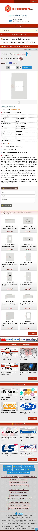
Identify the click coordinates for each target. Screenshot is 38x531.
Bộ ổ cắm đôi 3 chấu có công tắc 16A (9, 285)
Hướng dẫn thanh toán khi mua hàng (28, 373)
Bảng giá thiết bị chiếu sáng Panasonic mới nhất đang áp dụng (27, 439)
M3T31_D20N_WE (28, 301)
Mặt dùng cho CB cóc (25, 284)
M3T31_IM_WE (10, 301)
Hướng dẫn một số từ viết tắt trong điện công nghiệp (27, 398)
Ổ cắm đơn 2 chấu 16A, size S (28, 246)
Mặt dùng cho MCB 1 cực (8, 246)
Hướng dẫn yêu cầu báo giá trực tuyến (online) (28, 358)
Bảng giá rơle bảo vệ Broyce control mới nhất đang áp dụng (27, 454)
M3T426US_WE (28, 244)
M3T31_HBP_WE (9, 262)
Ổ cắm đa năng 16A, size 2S (27, 228)
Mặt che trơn (23, 264)
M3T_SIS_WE (10, 282)
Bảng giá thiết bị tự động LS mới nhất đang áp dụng (9, 454)
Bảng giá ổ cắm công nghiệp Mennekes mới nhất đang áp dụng (8, 439)
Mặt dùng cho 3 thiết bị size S (28, 323)
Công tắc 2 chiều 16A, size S (9, 228)
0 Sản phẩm (20, 26)
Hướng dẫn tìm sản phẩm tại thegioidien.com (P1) (8, 358)
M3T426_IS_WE (28, 226)
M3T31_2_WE (10, 226)
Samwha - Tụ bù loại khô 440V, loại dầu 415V (28, 413)
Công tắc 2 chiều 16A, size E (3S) (9, 324)
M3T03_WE (28, 321)
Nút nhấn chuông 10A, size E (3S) (9, 265)
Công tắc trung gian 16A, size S (9, 304)
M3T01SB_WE (28, 282)
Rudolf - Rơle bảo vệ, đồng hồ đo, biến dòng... (9, 398)
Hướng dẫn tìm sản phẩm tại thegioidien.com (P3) (8, 373)
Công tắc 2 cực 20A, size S (27, 304)
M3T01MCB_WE (9, 244)
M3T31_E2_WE (10, 321)
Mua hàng (28, 67)
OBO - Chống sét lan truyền (8, 412)
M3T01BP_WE (28, 262)
